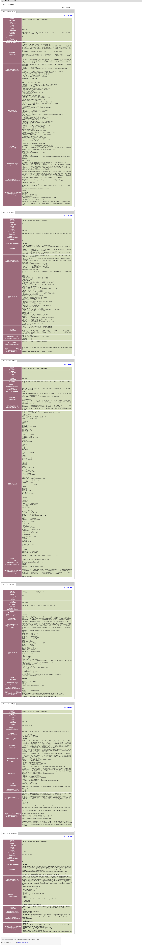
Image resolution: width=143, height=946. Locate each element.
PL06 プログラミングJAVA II (10, 833)
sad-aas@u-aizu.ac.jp (22, 942)
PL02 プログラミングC (8, 212)
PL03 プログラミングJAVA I (9, 361)
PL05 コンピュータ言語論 (9, 704)
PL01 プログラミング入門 (9, 11)
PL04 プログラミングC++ (9, 584)
